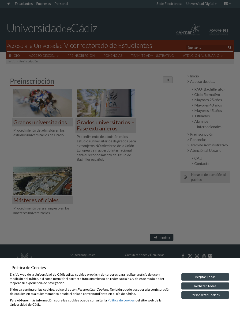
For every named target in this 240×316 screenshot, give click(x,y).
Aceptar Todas (205, 277)
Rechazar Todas (205, 286)
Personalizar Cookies (205, 295)
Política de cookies (121, 300)
